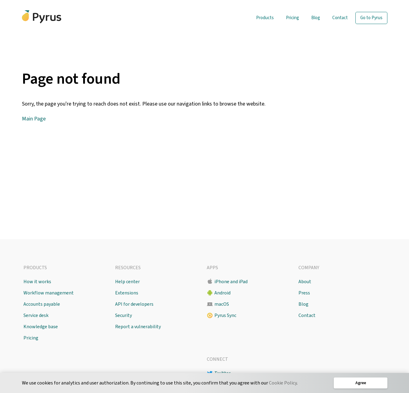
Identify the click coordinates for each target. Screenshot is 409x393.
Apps (212, 267)
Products (265, 18)
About (304, 281)
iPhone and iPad (231, 281)
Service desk (35, 315)
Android (222, 293)
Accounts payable (41, 304)
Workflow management (48, 293)
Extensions (126, 293)
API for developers (134, 304)
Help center (127, 281)
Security (123, 315)
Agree (360, 383)
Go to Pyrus (371, 18)
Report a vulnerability (138, 326)
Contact (340, 18)
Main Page (34, 119)
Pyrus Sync (225, 315)
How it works (37, 281)
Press (304, 293)
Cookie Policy (283, 383)
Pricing (292, 18)
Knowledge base (40, 326)
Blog (315, 18)
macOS (221, 304)
